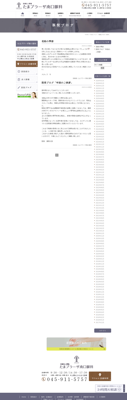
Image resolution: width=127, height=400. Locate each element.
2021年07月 (100, 215)
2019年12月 (100, 261)
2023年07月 (100, 157)
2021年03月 (100, 226)
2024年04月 (100, 134)
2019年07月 (100, 274)
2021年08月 (100, 213)
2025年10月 (100, 91)
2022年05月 (100, 190)
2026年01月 (100, 83)
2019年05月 (100, 279)
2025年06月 (100, 98)
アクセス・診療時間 (65, 392)
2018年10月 (100, 297)
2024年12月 (100, 114)
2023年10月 (100, 149)
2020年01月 (100, 259)
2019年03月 (100, 284)
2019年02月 (100, 287)
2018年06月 (100, 307)
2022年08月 (100, 182)
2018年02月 (100, 317)
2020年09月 (100, 241)
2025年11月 (100, 88)
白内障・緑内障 (73, 390)
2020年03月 (100, 254)
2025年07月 (100, 96)
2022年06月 (100, 187)
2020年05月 (100, 251)
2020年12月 (100, 233)
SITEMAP (80, 392)
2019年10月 (100, 266)
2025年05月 (100, 101)
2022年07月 (100, 185)
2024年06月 (100, 129)
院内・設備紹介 (46, 390)
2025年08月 (100, 93)
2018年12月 (100, 292)
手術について (48, 392)
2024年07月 (100, 126)
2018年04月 (100, 312)
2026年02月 (100, 81)
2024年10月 (100, 119)
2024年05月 (100, 131)
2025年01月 (100, 111)
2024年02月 (100, 139)
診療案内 (60, 390)
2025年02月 (100, 109)
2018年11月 (100, 294)
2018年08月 (100, 302)
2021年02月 (100, 228)
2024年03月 (100, 137)
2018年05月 (100, 310)
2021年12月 (100, 203)
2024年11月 (100, 116)
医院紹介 (34, 390)
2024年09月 (100, 121)
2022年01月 (100, 200)
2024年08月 (100, 124)
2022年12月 (100, 172)
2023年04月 (100, 165)
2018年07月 (100, 305)
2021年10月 (100, 208)
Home (24, 390)
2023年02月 (100, 170)
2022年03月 (100, 195)
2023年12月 (100, 144)
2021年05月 (100, 221)
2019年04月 (100, 282)
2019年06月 (100, 277)
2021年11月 (100, 205)
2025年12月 (100, 86)
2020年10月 (100, 238)
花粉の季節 (48, 41)
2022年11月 (100, 175)
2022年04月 (100, 192)
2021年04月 (100, 223)
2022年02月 (100, 198)
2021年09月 (100, 210)
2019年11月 (100, 264)
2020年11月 (100, 236)
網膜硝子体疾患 (89, 390)
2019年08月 (100, 271)
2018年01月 (100, 320)
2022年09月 (100, 180)
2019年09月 (100, 269)
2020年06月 (100, 248)
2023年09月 (100, 152)
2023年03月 (100, 167)
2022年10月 (100, 177)
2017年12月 (100, 322)
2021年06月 (100, 218)
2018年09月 (100, 299)
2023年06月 (100, 159)
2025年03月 (100, 106)
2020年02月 (100, 256)
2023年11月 (100, 147)
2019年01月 (100, 289)
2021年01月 (100, 231)
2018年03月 (100, 315)
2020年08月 (100, 243)
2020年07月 (100, 246)
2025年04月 (100, 103)
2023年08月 (100, 154)
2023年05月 (100, 162)
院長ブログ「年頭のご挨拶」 (57, 82)
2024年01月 (100, 142)
